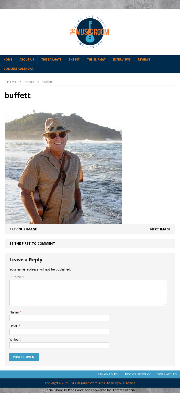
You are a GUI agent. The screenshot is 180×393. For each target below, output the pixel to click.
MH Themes (127, 383)
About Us (26, 59)
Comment (17, 277)
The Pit (74, 59)
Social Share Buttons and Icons (68, 390)
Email (14, 326)
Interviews (122, 59)
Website (15, 339)
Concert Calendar (19, 69)
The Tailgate (51, 59)
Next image (160, 229)
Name (14, 312)
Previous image (23, 229)
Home (8, 59)
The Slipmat (96, 59)
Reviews (144, 59)
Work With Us (167, 374)
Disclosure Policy (137, 374)
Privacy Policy (108, 374)
